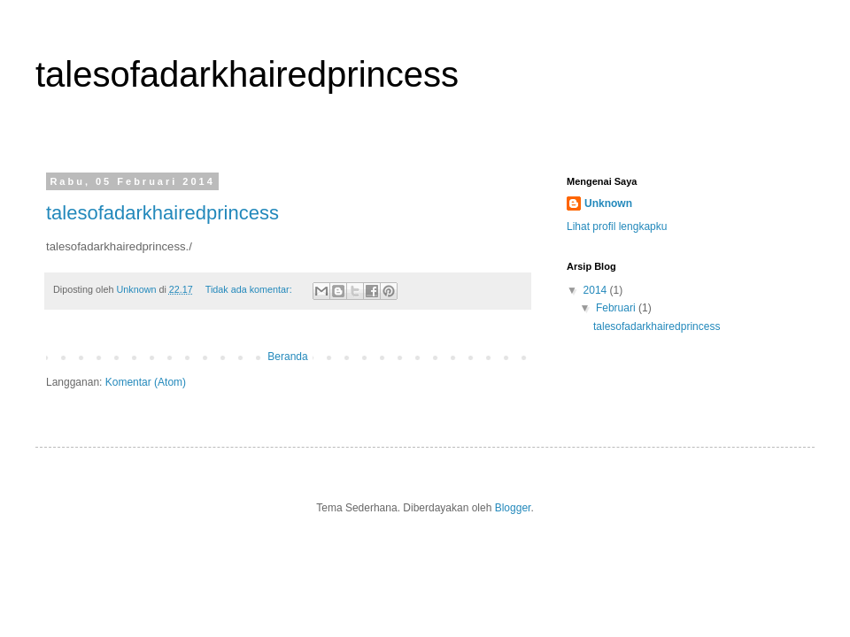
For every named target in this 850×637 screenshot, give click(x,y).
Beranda (287, 356)
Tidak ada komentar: (250, 289)
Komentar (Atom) (145, 382)
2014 (596, 290)
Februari (617, 308)
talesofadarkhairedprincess (162, 213)
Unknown (608, 203)
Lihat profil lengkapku (617, 226)
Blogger (513, 508)
